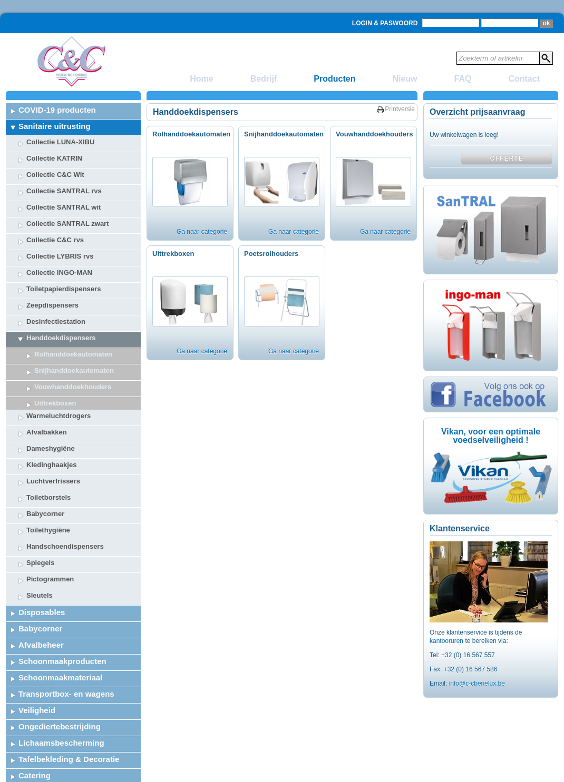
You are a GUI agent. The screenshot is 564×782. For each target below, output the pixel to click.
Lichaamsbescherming (61, 713)
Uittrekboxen (173, 254)
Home (201, 78)
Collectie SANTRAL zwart (67, 223)
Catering (34, 745)
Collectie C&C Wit (55, 175)
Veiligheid (36, 680)
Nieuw (404, 78)
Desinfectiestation (55, 321)
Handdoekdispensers (61, 338)
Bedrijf (263, 78)
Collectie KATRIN (54, 158)
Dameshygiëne (50, 419)
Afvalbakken (46, 403)
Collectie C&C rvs (55, 240)
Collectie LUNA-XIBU (60, 142)
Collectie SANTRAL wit (63, 207)
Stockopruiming (48, 762)
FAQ (463, 78)
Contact (524, 78)
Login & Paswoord (384, 23)
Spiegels (40, 533)
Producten (334, 78)
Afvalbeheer (41, 615)
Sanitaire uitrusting (54, 126)
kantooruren (447, 641)
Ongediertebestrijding (59, 696)
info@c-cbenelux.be (477, 683)
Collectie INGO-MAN (59, 272)
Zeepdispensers (52, 305)
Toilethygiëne (48, 500)
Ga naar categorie (202, 231)
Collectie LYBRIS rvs (59, 256)
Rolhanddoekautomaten (73, 354)
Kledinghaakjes (51, 435)
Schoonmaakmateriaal (60, 648)
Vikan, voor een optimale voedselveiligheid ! (490, 435)
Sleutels (39, 566)
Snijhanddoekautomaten (74, 370)
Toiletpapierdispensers (63, 289)
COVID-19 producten (57, 109)
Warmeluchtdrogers (58, 386)
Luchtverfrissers (53, 452)
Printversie (400, 109)
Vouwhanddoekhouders (374, 134)
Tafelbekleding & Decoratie (68, 729)
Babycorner (45, 484)
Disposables (41, 582)
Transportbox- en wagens (66, 664)
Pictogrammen (50, 549)
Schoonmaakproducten (62, 631)
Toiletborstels (48, 468)
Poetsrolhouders (271, 254)
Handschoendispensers (65, 517)
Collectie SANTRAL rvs (64, 191)
